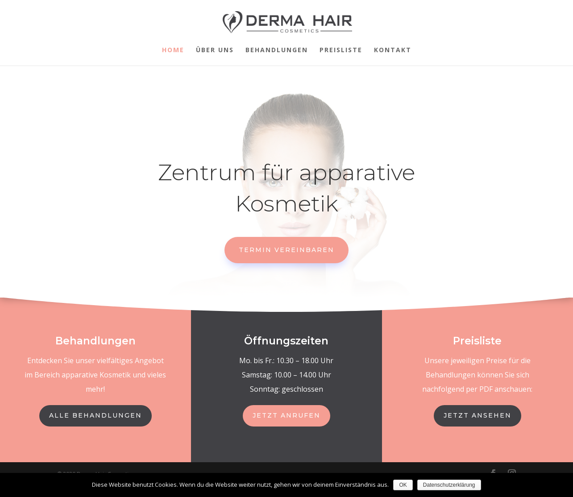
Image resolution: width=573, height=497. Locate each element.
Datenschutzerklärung (449, 485)
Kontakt (392, 50)
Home (173, 50)
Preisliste (341, 50)
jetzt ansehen (477, 415)
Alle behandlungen (95, 415)
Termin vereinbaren (286, 250)
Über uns (215, 50)
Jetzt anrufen (286, 415)
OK (403, 485)
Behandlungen (276, 50)
